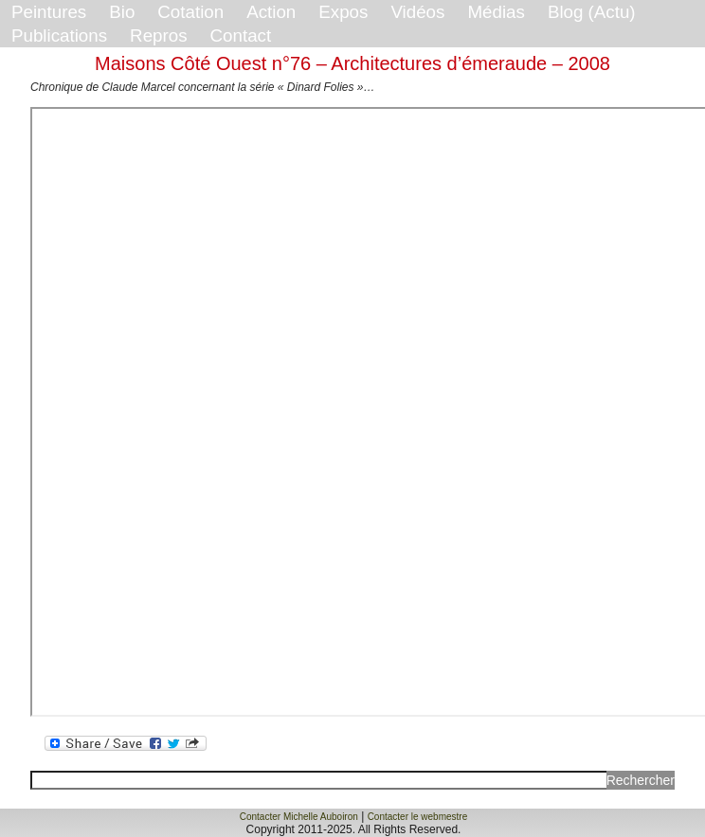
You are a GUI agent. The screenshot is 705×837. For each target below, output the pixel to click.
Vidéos (417, 12)
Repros (158, 35)
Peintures (48, 12)
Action (271, 12)
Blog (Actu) (592, 12)
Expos (343, 12)
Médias (495, 12)
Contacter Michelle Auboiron (299, 816)
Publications (59, 35)
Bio (122, 12)
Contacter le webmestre (418, 816)
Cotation (190, 12)
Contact (241, 35)
